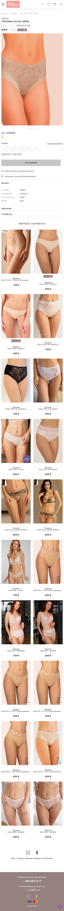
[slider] (8, 25)
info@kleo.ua (34, 890)
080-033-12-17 (33, 881)
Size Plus (5, 18)
